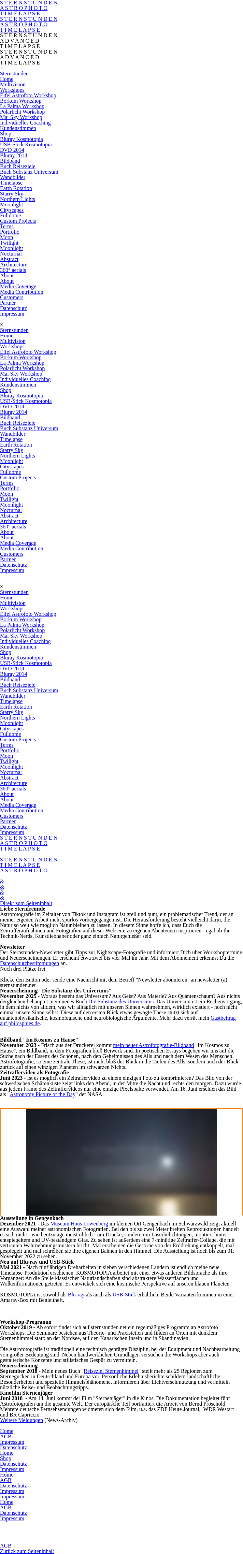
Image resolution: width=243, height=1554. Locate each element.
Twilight (9, 243)
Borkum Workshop (21, 101)
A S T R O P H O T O (23, 8)
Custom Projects (18, 221)
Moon (6, 237)
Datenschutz (13, 308)
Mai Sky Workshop (21, 117)
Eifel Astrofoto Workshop (28, 95)
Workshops (12, 90)
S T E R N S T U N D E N (28, 19)
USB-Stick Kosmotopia (26, 144)
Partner (8, 303)
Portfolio (9, 232)
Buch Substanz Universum (29, 172)
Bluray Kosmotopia (21, 139)
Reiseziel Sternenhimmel (111, 1371)
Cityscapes (12, 210)
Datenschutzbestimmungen (29, 963)
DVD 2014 (12, 150)
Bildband (10, 161)
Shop (5, 133)
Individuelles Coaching (25, 123)
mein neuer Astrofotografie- (143, 1045)
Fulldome (10, 215)
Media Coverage (18, 286)
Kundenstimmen (18, 128)
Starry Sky (11, 194)
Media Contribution (21, 292)
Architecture (13, 264)
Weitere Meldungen (21, 1420)
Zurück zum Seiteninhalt (27, 1551)
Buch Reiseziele (17, 166)
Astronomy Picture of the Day (42, 1094)
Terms (7, 226)
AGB (6, 1436)
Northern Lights (17, 199)
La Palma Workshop (22, 106)
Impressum (12, 314)
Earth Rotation (16, 188)
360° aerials (13, 270)
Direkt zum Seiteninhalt (26, 903)
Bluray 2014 (13, 155)
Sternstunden (14, 73)
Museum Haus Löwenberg (79, 1223)
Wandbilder (12, 177)
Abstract (9, 259)
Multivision (13, 84)
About (7, 275)
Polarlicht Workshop (22, 112)
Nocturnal (11, 254)
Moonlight (11, 204)
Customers (11, 297)
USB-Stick (124, 1294)
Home (6, 79)
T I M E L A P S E (20, 13)
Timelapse (11, 183)
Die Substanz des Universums (121, 1001)
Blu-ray (76, 1294)
